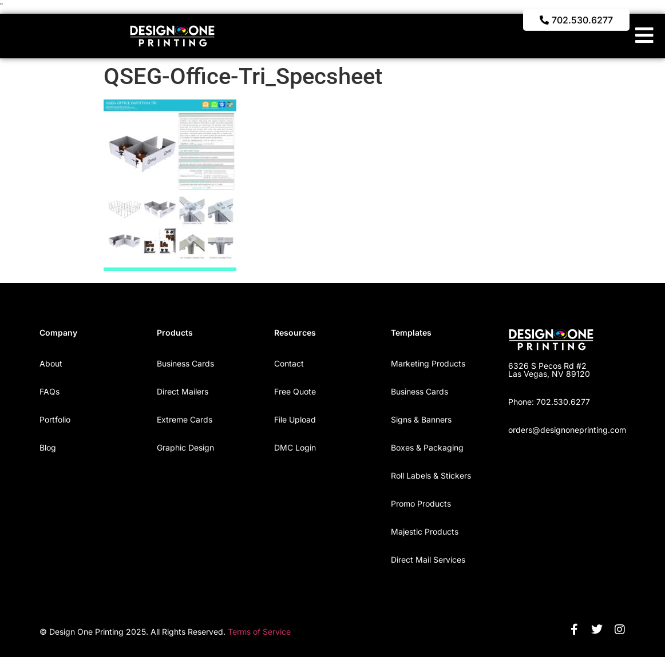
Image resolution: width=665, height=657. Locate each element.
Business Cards (185, 363)
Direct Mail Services (428, 559)
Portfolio (54, 419)
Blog (47, 447)
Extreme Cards (184, 419)
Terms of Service (259, 631)
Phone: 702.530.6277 (549, 402)
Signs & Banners (421, 419)
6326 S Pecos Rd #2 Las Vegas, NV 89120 (549, 370)
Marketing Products (428, 363)
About (50, 363)
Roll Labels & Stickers (431, 475)
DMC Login (295, 447)
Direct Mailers (182, 391)
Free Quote (295, 391)
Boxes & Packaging (427, 447)
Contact (289, 363)
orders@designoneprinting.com (567, 430)
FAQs (49, 391)
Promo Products (421, 503)
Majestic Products (424, 531)
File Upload (295, 419)
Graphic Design (185, 447)
